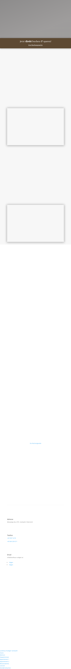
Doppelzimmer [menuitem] (4, 657)
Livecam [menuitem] (2, 666)
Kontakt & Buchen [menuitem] (5, 668)
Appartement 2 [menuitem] (4, 661)
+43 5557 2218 (11, 538)
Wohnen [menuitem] (2, 655)
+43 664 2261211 (12, 541)
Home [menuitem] (2, 653)
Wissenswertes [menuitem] (4, 663)
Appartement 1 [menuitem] (4, 659)
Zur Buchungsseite (35, 45)
